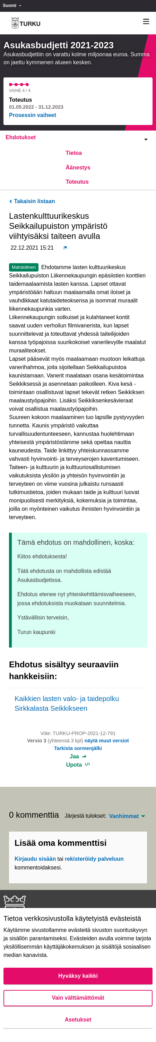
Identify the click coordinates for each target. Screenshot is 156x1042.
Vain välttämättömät (78, 998)
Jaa (78, 756)
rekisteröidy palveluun (94, 859)
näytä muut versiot (107, 740)
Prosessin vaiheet (32, 115)
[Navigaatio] (146, 21)
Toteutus (77, 182)
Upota (78, 765)
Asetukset (78, 1020)
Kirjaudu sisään (35, 859)
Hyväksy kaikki (78, 976)
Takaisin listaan (32, 201)
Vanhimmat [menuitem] (124, 816)
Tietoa (74, 153)
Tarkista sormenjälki (78, 748)
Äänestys (78, 167)
